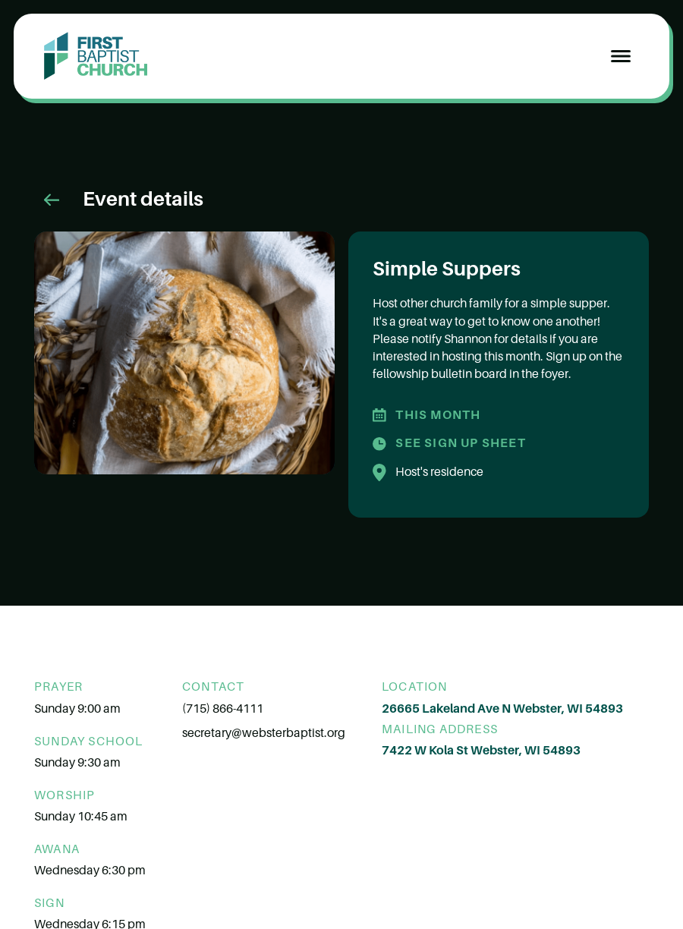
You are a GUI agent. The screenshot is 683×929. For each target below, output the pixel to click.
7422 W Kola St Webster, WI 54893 (481, 750)
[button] (620, 56)
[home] (95, 56)
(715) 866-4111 (222, 709)
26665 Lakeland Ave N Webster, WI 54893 (502, 709)
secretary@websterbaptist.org (263, 733)
